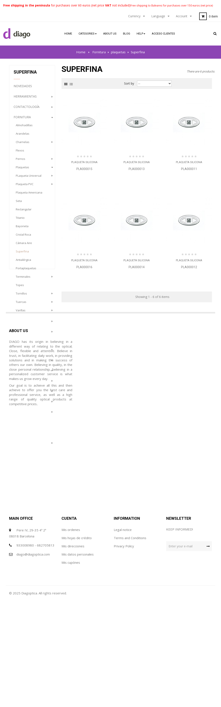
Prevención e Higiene (31, 455)
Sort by (129, 83)
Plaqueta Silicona (84, 162)
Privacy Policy (124, 650)
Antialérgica (23, 262)
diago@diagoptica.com (33, 658)
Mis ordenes (71, 633)
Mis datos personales (78, 658)
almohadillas (24, 128)
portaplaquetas (26, 271)
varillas (20, 313)
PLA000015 (84, 169)
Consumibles (24, 323)
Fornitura (22, 120)
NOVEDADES (23, 89)
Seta (19, 203)
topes (20, 288)
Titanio (20, 220)
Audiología (23, 414)
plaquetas (22, 170)
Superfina (22, 254)
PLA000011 (189, 169)
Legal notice (123, 633)
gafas (18, 362)
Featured (21, 435)
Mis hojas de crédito (77, 642)
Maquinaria (23, 404)
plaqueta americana (29, 195)
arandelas (22, 136)
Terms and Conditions (130, 642)
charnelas (22, 144)
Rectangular (24, 212)
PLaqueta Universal (28, 178)
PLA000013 (137, 169)
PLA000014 (137, 267)
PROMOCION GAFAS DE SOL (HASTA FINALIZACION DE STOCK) (31, 477)
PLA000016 (84, 267)
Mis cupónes (71, 666)
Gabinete (21, 383)
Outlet (19, 424)
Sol (16, 373)
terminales (23, 279)
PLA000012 (189, 267)
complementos (26, 352)
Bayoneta (22, 229)
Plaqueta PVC (24, 187)
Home (80, 52)
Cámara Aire (24, 245)
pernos (20, 161)
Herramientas (25, 99)
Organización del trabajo (28, 338)
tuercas (21, 304)
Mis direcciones (73, 650)
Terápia (20, 445)
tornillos (21, 296)
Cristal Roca (23, 237)
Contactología (26, 109)
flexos (20, 153)
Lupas (18, 393)
